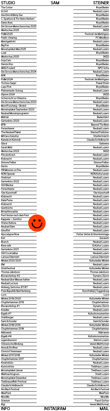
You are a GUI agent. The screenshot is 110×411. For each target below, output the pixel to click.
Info (5, 409)
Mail (104, 409)
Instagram (55, 409)
